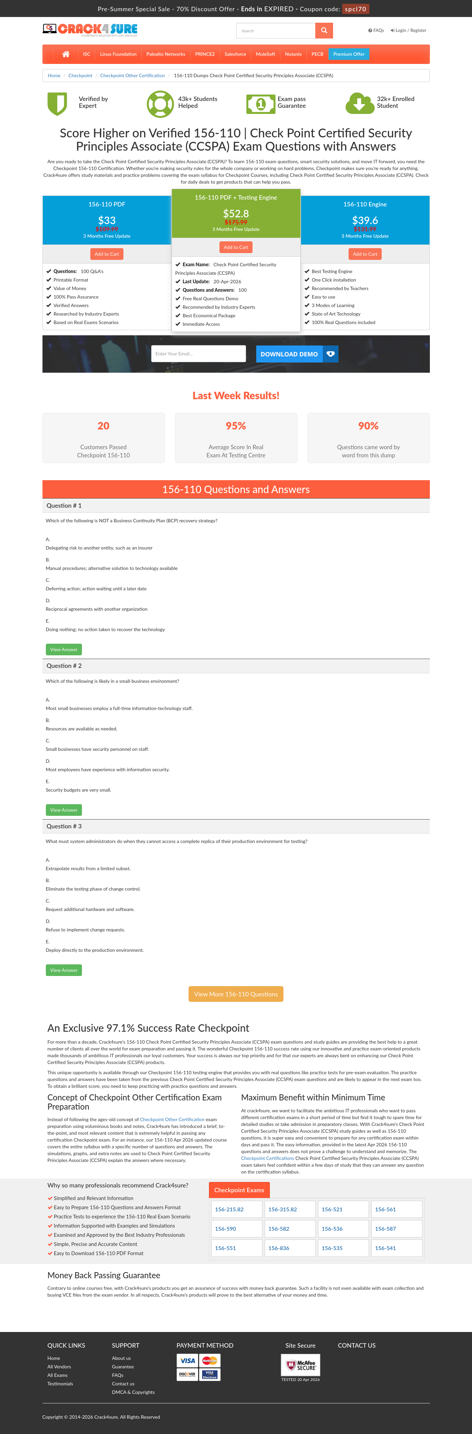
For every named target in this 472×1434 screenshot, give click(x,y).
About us (121, 1358)
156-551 (225, 1248)
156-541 (385, 1248)
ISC (86, 54)
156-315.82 (282, 1209)
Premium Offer (349, 54)
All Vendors (59, 1366)
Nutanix (293, 54)
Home (54, 75)
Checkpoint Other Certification (132, 75)
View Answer (64, 649)
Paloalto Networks (165, 54)
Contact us (123, 1383)
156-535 (332, 1248)
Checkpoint (80, 75)
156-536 (332, 1228)
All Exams (58, 1375)
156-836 (279, 1248)
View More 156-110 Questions (236, 994)
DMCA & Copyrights (133, 1392)
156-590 (225, 1228)
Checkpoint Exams (239, 1190)
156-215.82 (229, 1209)
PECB (318, 54)
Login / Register (408, 30)
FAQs (376, 30)
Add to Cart (107, 254)
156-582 (279, 1228)
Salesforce (235, 54)
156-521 (332, 1209)
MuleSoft (265, 54)
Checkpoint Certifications (267, 1158)
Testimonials (60, 1383)
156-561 (385, 1209)
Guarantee (123, 1366)
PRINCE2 (205, 54)
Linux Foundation (118, 54)
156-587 (385, 1228)
